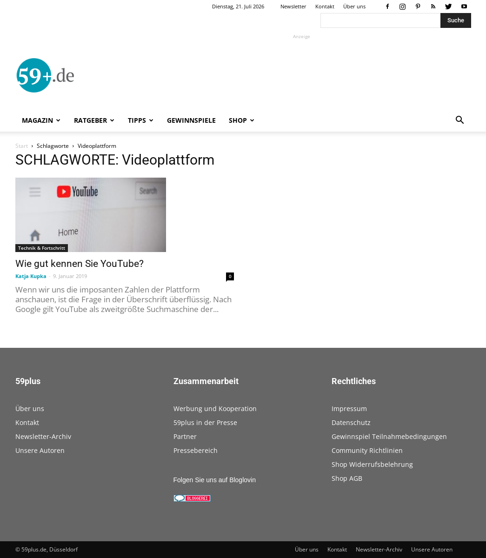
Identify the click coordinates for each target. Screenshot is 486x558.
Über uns (354, 6)
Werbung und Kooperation (215, 408)
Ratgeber (94, 120)
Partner (185, 436)
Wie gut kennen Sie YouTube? (79, 263)
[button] (460, 121)
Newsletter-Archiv (43, 436)
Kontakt (324, 6)
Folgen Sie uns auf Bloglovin (214, 480)
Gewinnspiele (191, 120)
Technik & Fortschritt (41, 248)
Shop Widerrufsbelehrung (372, 464)
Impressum (349, 408)
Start (21, 146)
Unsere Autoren (40, 450)
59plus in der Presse (205, 422)
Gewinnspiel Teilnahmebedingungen (389, 436)
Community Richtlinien (367, 450)
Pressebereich (195, 450)
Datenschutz (351, 422)
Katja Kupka (31, 275)
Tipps (140, 120)
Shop (241, 120)
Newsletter (293, 6)
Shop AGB (347, 478)
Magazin (41, 120)
